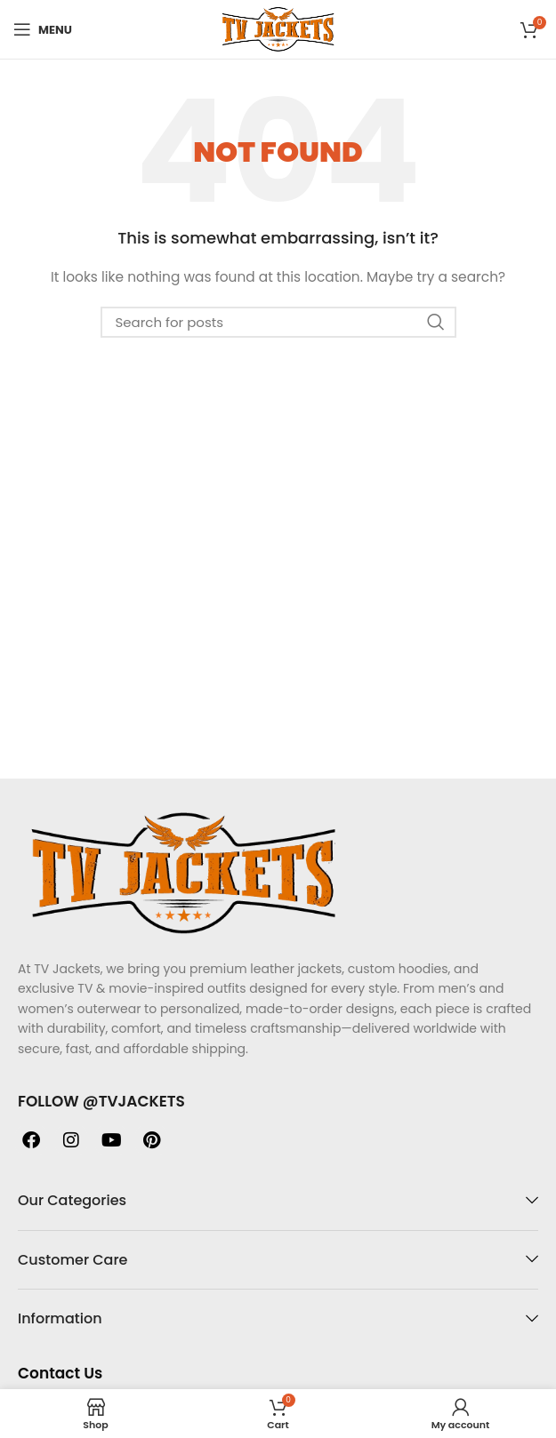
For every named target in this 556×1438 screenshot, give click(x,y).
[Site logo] (277, 28)
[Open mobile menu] (42, 29)
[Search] (278, 322)
